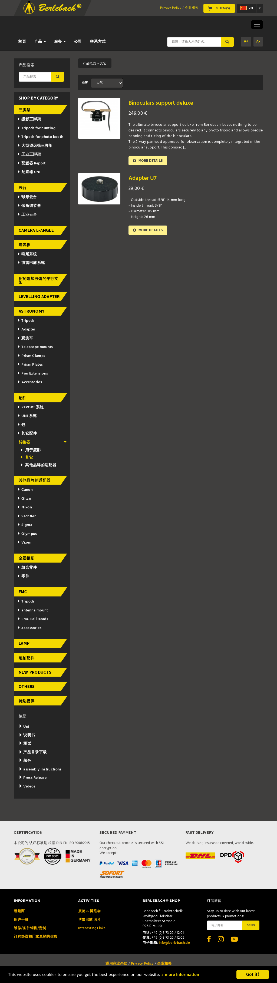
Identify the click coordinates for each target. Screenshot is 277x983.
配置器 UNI (28, 172)
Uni (24, 727)
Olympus (27, 534)
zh (246, 8)
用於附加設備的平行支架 (38, 280)
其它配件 (27, 434)
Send (251, 925)
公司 (78, 42)
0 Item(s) (219, 8)
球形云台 (27, 197)
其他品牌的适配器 (38, 465)
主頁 (22, 42)
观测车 (25, 338)
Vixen (24, 543)
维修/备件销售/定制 (30, 928)
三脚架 (25, 110)
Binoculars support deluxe (160, 103)
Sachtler (26, 516)
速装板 (25, 245)
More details (148, 160)
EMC (23, 592)
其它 (26, 458)
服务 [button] (60, 42)
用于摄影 (30, 450)
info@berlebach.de (174, 943)
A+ (246, 41)
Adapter (26, 329)
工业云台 (27, 215)
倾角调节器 (29, 206)
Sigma (24, 525)
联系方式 (98, 42)
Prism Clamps (31, 356)
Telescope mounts (35, 347)
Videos (27, 786)
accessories (29, 628)
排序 (84, 83)
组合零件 (27, 568)
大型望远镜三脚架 (34, 146)
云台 (23, 188)
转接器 (43, 442)
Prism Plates (30, 365)
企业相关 (191, 8)
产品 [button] (40, 42)
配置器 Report (31, 163)
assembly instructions (40, 769)
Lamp (24, 643)
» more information (185, 975)
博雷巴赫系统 (31, 263)
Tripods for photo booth (40, 137)
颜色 (25, 761)
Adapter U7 (142, 178)
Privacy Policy (170, 8)
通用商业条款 (116, 964)
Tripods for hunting (36, 128)
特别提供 (27, 701)
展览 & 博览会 (89, 911)
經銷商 (19, 911)
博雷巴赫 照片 (89, 920)
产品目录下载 (33, 752)
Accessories (29, 382)
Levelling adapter (39, 296)
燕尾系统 (27, 254)
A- (258, 41)
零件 (23, 576)
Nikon (24, 507)
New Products (35, 672)
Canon (25, 490)
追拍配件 (27, 658)
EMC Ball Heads (32, 619)
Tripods (25, 321)
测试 (25, 744)
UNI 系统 (27, 416)
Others (27, 686)
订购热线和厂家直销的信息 (35, 936)
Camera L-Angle (36, 230)
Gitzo (24, 499)
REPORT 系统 (30, 407)
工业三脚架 (29, 154)
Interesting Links (91, 928)
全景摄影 (27, 558)
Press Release (33, 778)
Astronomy (32, 311)
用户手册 (21, 920)
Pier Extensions (32, 373)
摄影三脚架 (29, 119)
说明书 (27, 735)
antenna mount (32, 610)
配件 (23, 398)
